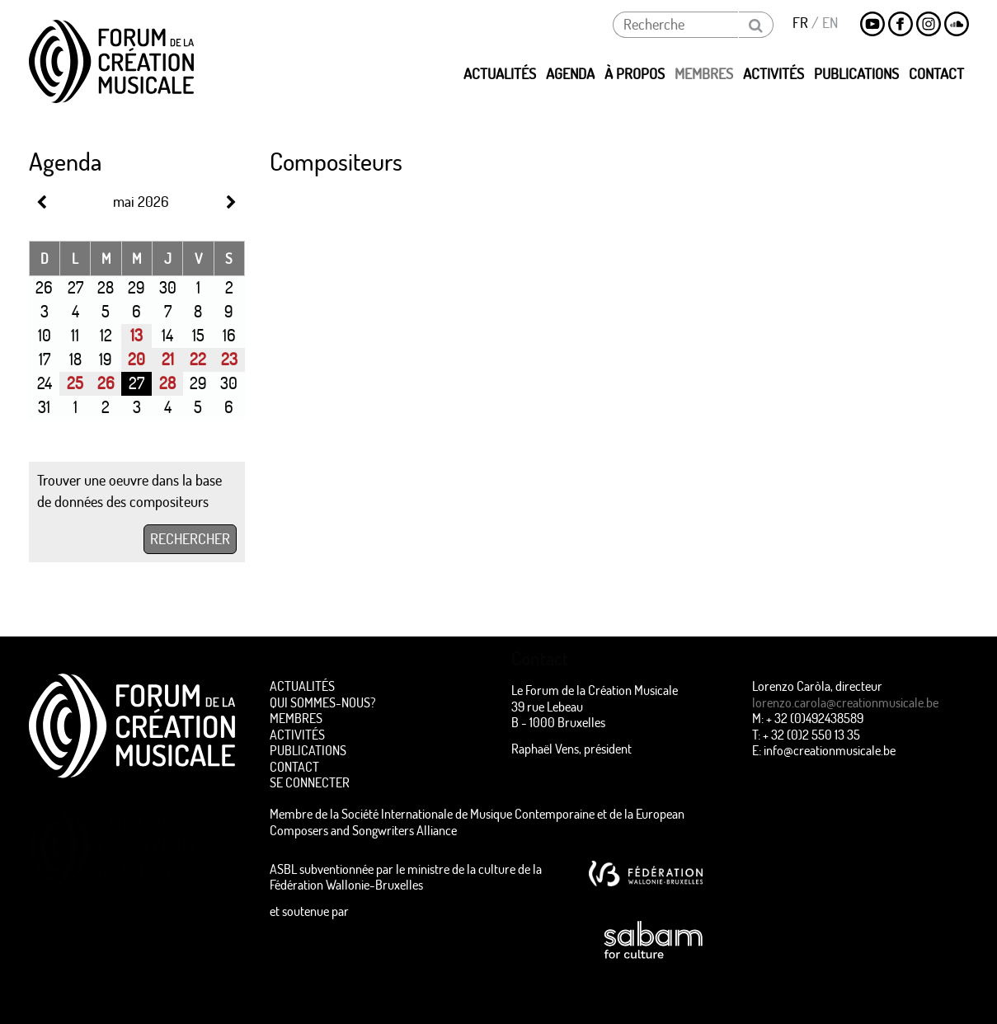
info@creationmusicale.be (830, 750)
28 (167, 383)
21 (168, 359)
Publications (856, 73)
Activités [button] (773, 73)
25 (75, 383)
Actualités (499, 73)
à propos (634, 73)
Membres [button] (704, 73)
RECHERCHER (190, 538)
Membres (296, 718)
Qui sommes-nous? (323, 702)
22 (198, 359)
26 (106, 383)
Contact (936, 73)
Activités (297, 734)
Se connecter (310, 782)
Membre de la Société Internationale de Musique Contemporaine (432, 814)
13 (136, 335)
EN (830, 22)
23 (229, 359)
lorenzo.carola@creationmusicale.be (845, 702)
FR (800, 22)
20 (136, 359)
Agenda (570, 73)
